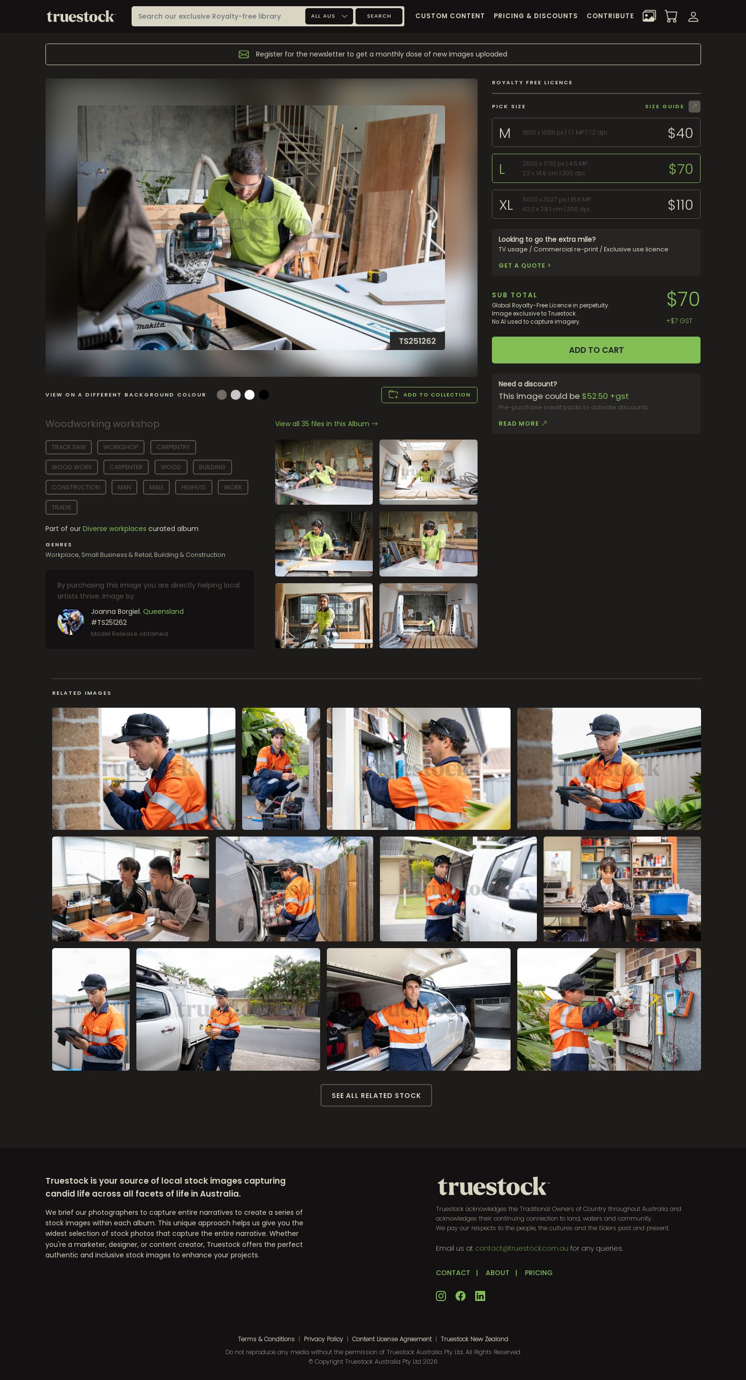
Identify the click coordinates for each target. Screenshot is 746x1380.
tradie (61, 507)
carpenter (126, 467)
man (124, 487)
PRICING (539, 1273)
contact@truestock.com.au (521, 1248)
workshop (120, 447)
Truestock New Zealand (474, 1339)
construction (76, 487)
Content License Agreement (392, 1339)
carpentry (173, 447)
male (156, 487)
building (212, 467)
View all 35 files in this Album (326, 424)
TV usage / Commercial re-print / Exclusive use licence (583, 253)
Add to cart (596, 350)
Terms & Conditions (266, 1339)
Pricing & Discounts (536, 16)
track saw (69, 447)
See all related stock (376, 1095)
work (233, 487)
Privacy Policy (323, 1339)
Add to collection (429, 394)
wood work (72, 467)
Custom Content (450, 16)
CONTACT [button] (453, 1273)
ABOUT (498, 1273)
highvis (193, 487)
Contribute (610, 16)
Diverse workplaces (115, 528)
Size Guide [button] (673, 107)
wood (171, 467)
